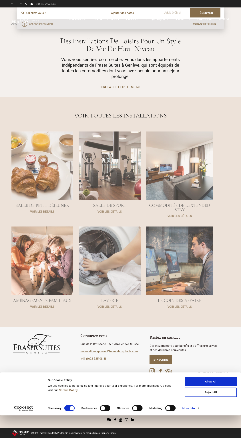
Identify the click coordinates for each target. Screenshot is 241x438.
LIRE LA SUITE (110, 87)
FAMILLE (183, 19)
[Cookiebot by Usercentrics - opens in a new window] (23, 388)
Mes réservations (46, 4)
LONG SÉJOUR (157, 19)
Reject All (210, 371)
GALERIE (204, 19)
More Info (188, 387)
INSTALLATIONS (105, 19)
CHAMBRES (76, 19)
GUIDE (224, 19)
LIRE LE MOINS (130, 87)
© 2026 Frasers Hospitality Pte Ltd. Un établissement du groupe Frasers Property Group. (73, 433)
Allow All (210, 361)
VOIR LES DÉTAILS (42, 220)
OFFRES (132, 19)
